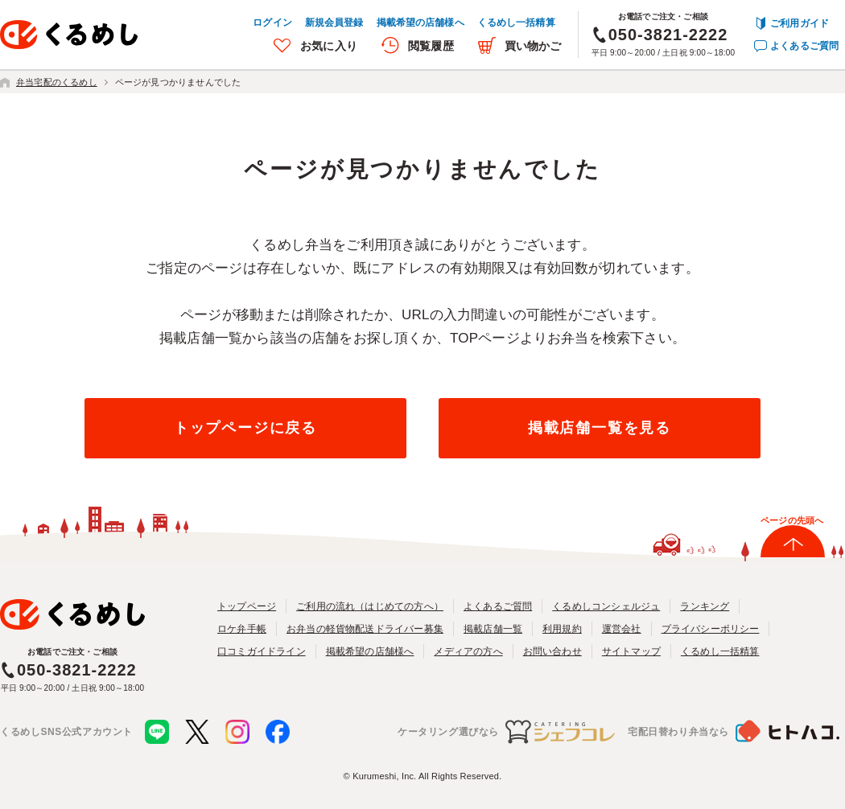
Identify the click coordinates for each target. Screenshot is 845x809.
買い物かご (533, 45)
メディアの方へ (468, 651)
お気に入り (328, 45)
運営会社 (621, 628)
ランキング (704, 606)
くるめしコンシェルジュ (606, 606)
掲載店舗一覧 (493, 628)
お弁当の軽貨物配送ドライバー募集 (364, 628)
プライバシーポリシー (711, 628)
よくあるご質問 (804, 45)
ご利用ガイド (799, 23)
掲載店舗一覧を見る (599, 428)
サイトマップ (631, 651)
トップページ (246, 606)
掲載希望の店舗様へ (420, 22)
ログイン (272, 22)
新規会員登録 (334, 22)
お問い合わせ (552, 651)
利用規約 (562, 628)
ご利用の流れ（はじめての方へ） (369, 606)
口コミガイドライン (261, 651)
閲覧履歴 (431, 45)
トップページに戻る (245, 428)
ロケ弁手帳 (241, 628)
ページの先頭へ (791, 520)
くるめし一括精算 (516, 22)
